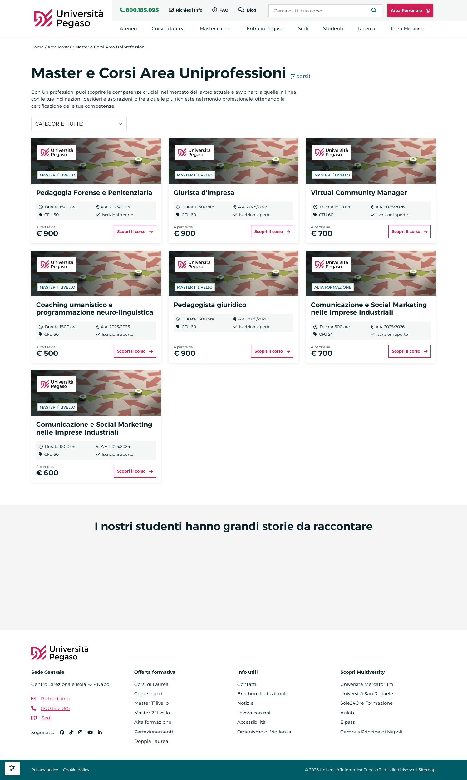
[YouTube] (92, 735)
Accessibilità (251, 722)
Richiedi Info (188, 9)
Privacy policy (44, 769)
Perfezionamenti (153, 732)
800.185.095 (142, 10)
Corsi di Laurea (151, 684)
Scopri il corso (135, 231)
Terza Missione (407, 29)
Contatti (246, 684)
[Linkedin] (102, 735)
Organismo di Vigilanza (264, 732)
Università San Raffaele (366, 694)
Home (37, 46)
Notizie (245, 703)
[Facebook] (64, 735)
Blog (251, 9)
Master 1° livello (151, 703)
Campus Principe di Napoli (371, 732)
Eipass (347, 722)
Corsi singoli (148, 694)
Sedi (47, 718)
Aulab (347, 713)
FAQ (223, 9)
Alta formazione (152, 722)
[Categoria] (79, 124)
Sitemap (427, 769)
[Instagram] (82, 735)
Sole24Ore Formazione (366, 703)
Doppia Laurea (151, 741)
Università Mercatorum (366, 684)
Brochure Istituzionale (262, 694)
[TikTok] (73, 735)
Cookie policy (76, 769)
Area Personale (410, 10)
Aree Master (59, 46)
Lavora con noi (253, 713)
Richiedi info (55, 699)
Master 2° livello (152, 713)
